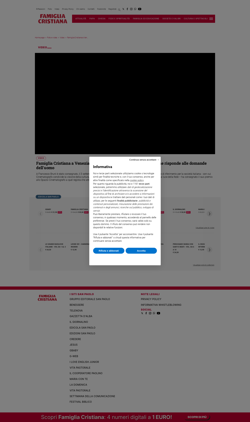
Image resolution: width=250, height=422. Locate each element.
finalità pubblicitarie (127, 200)
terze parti (144, 183)
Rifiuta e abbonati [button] (109, 250)
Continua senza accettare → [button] (144, 159)
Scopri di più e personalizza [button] (125, 258)
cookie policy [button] (137, 180)
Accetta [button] (141, 250)
